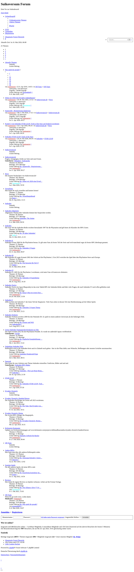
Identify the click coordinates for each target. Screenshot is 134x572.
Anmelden (5, 512)
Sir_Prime (77, 537)
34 (10, 81)
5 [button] (5, 57)
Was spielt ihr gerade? (12, 70)
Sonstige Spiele (10, 465)
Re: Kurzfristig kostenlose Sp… (30, 473)
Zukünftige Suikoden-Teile (14, 346)
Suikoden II (9, 240)
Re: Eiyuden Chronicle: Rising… (31, 421)
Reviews (8, 480)
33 (10, 79)
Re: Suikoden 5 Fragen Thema (30, 307)
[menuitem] (17, 20)
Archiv (17, 333)
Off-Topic (38, 87)
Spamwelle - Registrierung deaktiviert (18, 111)
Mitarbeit (17, 161)
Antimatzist (12, 87)
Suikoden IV (9, 270)
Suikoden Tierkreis (11, 315)
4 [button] (5, 55)
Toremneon (26, 105)
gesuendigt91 (27, 92)
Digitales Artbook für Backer (29, 436)
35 (10, 83)
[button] (5, 59)
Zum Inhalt (4, 13)
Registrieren (17, 512)
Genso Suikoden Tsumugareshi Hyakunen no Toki (22, 330)
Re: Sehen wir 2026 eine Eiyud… (31, 181)
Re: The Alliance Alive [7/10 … (30, 487)
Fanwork (8, 361)
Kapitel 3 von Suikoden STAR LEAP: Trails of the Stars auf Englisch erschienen (32, 124)
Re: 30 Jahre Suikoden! (27, 233)
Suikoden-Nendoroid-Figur (29, 354)
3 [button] (5, 53)
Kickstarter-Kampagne (12, 428)
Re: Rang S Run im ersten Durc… (31, 293)
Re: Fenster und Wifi (27, 322)
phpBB (11, 548)
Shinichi (15, 460)
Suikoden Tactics (10, 285)
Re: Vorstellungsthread (27, 196)
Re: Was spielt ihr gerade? (28, 504)
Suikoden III (9, 255)
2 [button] (5, 51)
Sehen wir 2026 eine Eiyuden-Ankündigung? (20, 98)
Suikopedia (26, 161)
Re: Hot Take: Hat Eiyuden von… (31, 406)
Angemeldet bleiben (73, 517)
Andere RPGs (9, 450)
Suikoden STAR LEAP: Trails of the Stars (19, 137)
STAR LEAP (48, 139)
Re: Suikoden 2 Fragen (27, 248)
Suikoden (39, 139)
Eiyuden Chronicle (11, 391)
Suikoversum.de (41, 100)
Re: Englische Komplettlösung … (31, 339)
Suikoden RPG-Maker (22, 365)
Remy (14, 198)
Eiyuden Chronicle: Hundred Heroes (17, 398)
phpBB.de (24, 551)
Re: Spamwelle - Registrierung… (31, 166)
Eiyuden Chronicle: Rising (14, 413)
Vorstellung (9, 189)
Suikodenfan (16, 324)
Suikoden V (9, 300)
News (51, 100)
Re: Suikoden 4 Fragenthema (29, 278)
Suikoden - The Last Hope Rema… (31, 371)
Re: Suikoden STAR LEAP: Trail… (32, 384)
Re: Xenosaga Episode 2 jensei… (31, 458)
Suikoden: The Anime (27, 218)
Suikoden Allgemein (12, 211)
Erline (14, 474)
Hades (14, 265)
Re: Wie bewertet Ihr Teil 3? (29, 263)
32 (10, 77)
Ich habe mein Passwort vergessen (52, 517)
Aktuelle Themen (11, 62)
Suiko (14, 235)
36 (10, 85)
